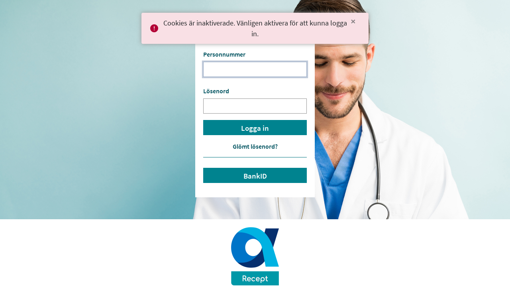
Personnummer (224, 54)
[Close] (353, 21)
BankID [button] (255, 176)
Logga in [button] (255, 128)
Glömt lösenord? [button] (255, 146)
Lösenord (216, 91)
